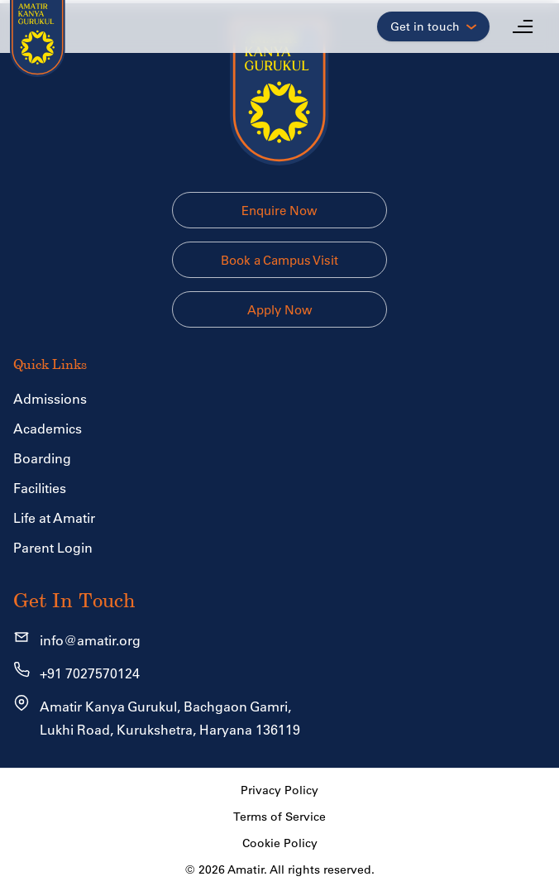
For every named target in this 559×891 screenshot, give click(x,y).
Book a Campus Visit (279, 260)
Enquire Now (279, 210)
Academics (47, 428)
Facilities (39, 488)
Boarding (42, 458)
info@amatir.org (90, 640)
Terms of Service (279, 816)
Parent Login (53, 547)
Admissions (50, 398)
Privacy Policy (279, 790)
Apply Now (280, 310)
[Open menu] (522, 26)
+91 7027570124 (90, 673)
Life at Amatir (54, 518)
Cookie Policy (280, 843)
